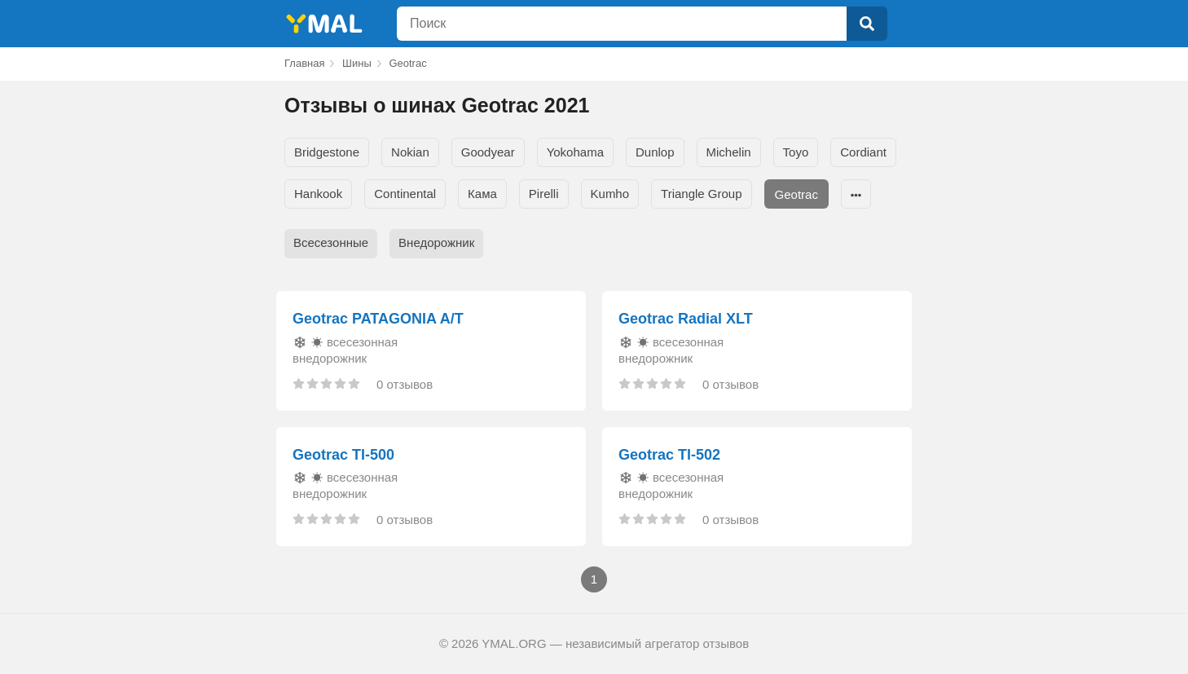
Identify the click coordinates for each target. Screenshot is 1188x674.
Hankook (318, 193)
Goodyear (488, 152)
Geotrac (796, 194)
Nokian (410, 152)
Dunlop (655, 152)
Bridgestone (326, 152)
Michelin (728, 152)
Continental (405, 193)
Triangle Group (701, 193)
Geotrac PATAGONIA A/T (378, 319)
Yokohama (575, 152)
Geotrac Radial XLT (685, 319)
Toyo (796, 152)
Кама (482, 193)
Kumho (610, 193)
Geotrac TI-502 (669, 455)
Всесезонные (330, 242)
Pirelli (544, 193)
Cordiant (863, 152)
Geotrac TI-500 (343, 455)
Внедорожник (436, 242)
